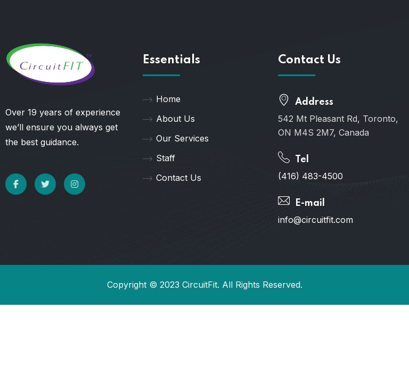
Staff (159, 158)
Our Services (176, 138)
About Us (169, 118)
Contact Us (172, 177)
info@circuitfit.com (315, 219)
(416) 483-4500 (310, 176)
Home (162, 99)
